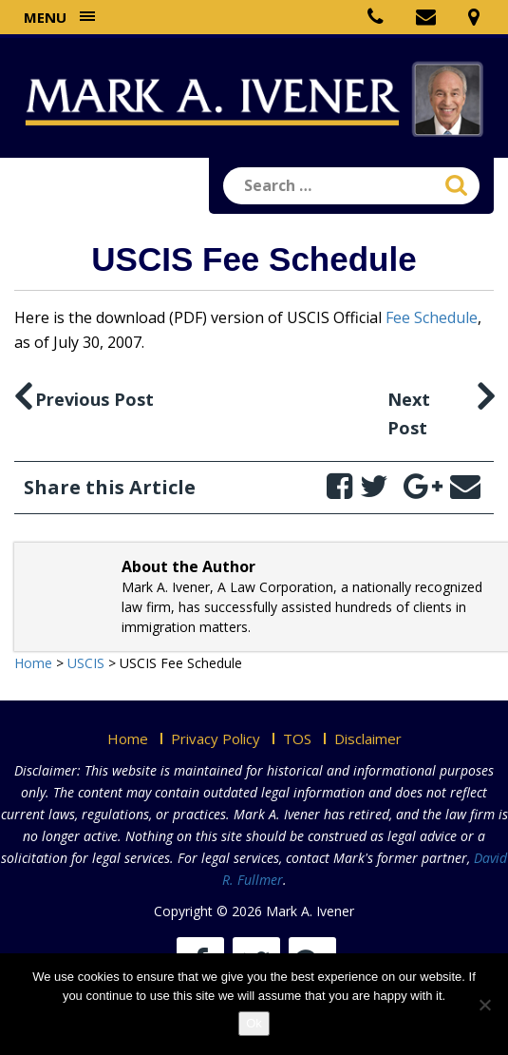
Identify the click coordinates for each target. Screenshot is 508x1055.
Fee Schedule (432, 317)
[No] (484, 1004)
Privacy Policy (215, 738)
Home (127, 738)
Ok (254, 1023)
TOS (297, 738)
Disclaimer (368, 738)
